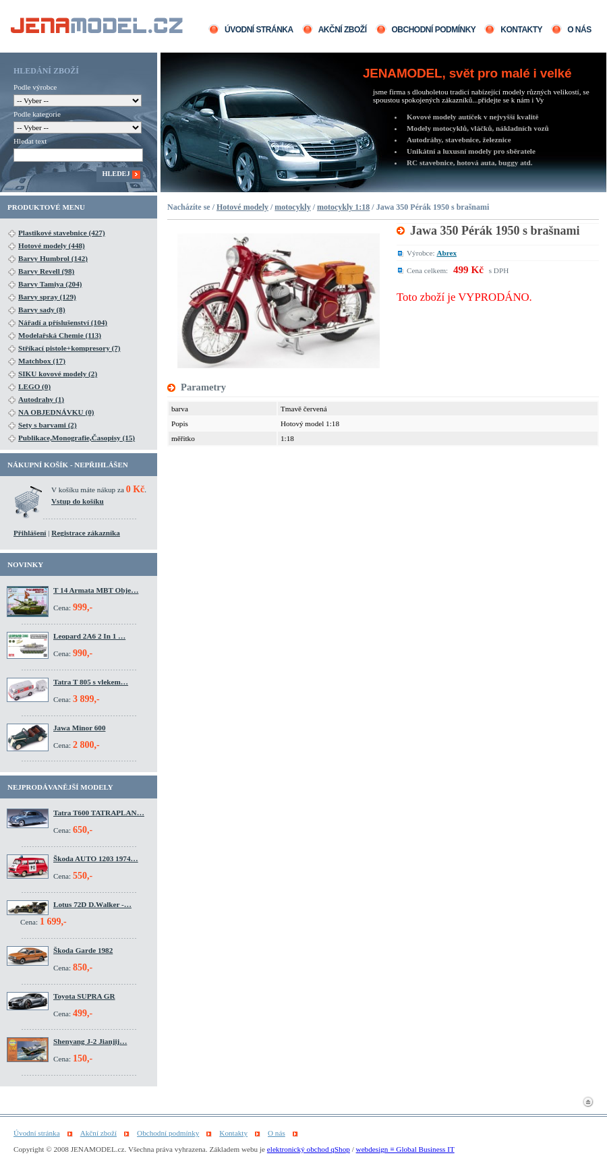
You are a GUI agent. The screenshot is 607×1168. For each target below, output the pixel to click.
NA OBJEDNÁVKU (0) (56, 412)
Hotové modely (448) (51, 245)
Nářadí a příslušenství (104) (62, 322)
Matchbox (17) (41, 361)
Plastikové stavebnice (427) (61, 233)
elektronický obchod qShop (308, 1149)
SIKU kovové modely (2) (57, 374)
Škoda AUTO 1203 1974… (95, 858)
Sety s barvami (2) (47, 425)
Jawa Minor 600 (79, 728)
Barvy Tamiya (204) (50, 284)
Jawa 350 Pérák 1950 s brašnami (495, 230)
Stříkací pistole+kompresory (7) (69, 348)
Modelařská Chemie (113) (59, 335)
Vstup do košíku (77, 501)
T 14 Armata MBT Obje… (95, 590)
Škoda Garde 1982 (83, 950)
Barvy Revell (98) (46, 271)
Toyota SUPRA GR (84, 996)
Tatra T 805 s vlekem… (90, 682)
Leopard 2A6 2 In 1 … (89, 636)
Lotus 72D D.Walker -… (92, 904)
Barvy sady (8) (41, 309)
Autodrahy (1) (41, 399)
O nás (579, 29)
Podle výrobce (35, 87)
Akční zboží (342, 29)
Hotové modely (242, 207)
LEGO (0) (34, 386)
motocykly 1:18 (343, 207)
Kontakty (521, 29)
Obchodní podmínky (434, 29)
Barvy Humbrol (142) (53, 258)
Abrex (446, 253)
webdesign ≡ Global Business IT (405, 1149)
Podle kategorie (37, 114)
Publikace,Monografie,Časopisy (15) (76, 438)
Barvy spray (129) (47, 297)
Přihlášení (29, 533)
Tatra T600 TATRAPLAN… (98, 813)
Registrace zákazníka (85, 533)
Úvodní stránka (259, 29)
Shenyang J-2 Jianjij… (90, 1041)
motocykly (292, 207)
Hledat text (30, 141)
